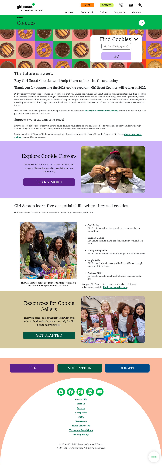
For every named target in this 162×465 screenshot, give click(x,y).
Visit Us (81, 404)
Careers (81, 408)
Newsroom (81, 421)
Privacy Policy (81, 434)
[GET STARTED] (49, 335)
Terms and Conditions (81, 430)
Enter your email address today (101, 110)
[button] (121, 6)
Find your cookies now (115, 287)
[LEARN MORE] (49, 182)
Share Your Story (81, 426)
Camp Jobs (81, 412)
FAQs (81, 417)
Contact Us (81, 399)
